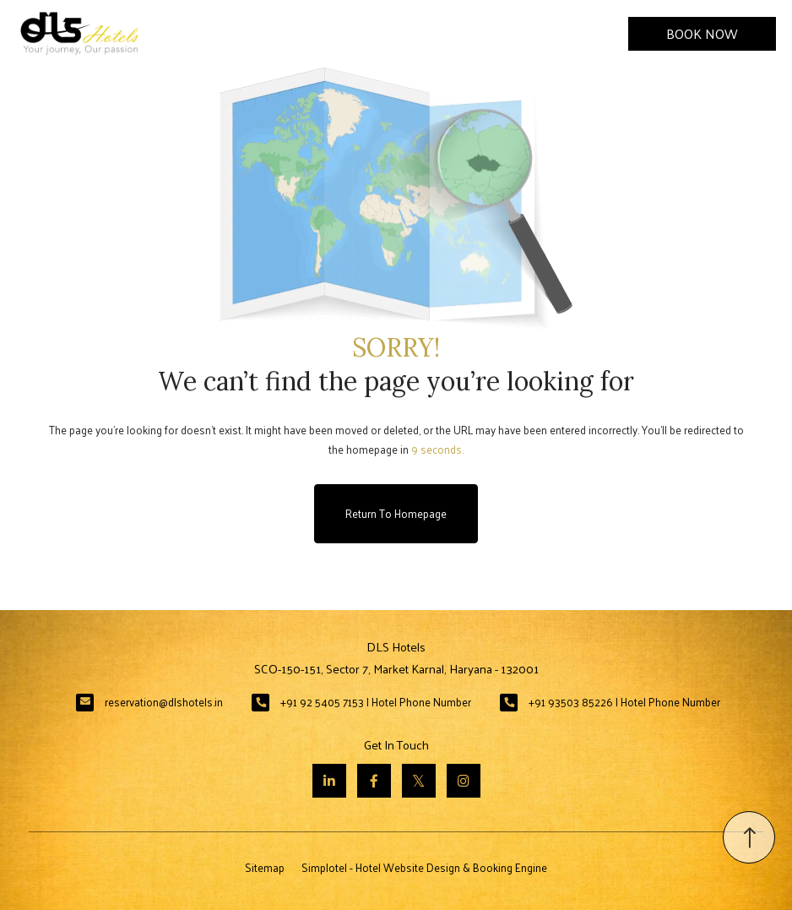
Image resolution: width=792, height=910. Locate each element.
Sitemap (265, 867)
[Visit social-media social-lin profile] (329, 781)
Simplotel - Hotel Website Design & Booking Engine (424, 867)
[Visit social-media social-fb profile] (374, 781)
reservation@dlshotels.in (164, 701)
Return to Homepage (396, 513)
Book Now (702, 33)
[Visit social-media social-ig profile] (463, 781)
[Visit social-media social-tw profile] (419, 781)
